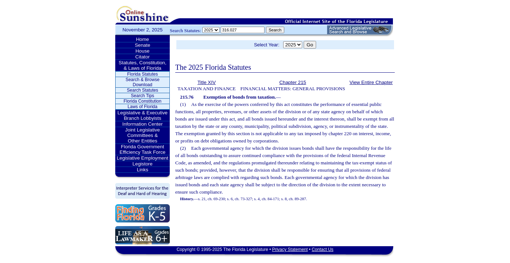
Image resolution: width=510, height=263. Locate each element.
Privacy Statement (290, 249)
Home (142, 39)
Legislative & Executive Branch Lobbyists (142, 115)
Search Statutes (142, 90)
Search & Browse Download (142, 82)
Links (142, 169)
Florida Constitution (142, 101)
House (142, 51)
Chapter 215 (292, 82)
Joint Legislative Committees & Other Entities (142, 135)
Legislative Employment (142, 158)
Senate (142, 45)
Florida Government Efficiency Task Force (142, 149)
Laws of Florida (142, 106)
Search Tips (142, 95)
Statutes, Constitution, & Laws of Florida (142, 65)
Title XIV (207, 82)
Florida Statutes (142, 74)
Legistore (142, 164)
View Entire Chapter (371, 82)
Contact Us (322, 249)
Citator (142, 57)
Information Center (142, 124)
